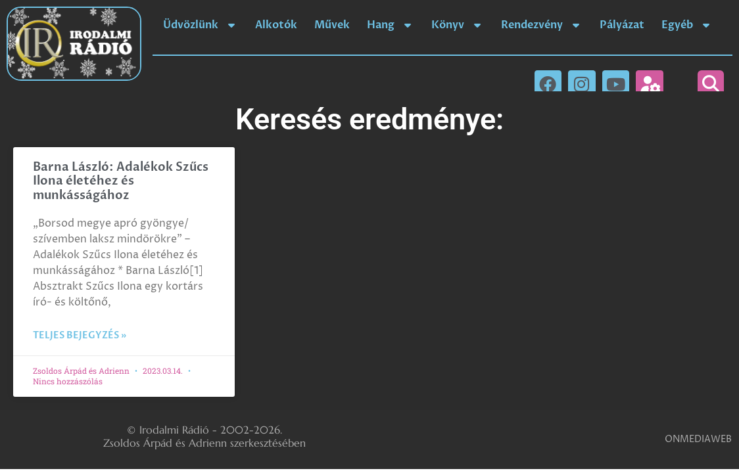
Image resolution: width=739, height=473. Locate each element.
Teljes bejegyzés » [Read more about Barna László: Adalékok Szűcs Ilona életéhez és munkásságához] (79, 335)
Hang (390, 25)
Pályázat (622, 25)
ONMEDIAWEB (698, 439)
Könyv (457, 25)
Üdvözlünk (200, 25)
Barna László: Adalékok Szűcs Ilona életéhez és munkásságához (120, 181)
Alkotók (276, 25)
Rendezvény (542, 25)
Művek (332, 25)
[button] (711, 83)
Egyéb (687, 25)
